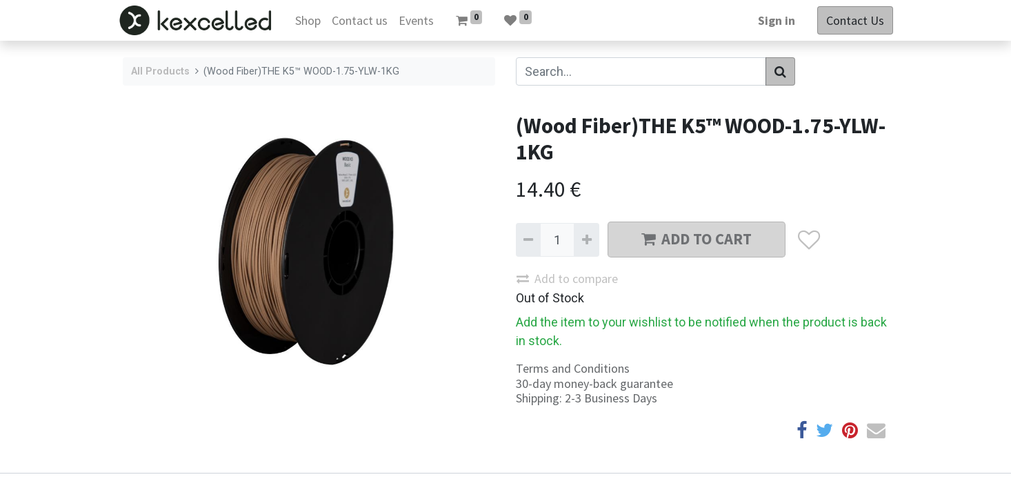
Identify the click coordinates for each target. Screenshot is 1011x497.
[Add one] (586, 240)
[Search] (780, 71)
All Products (160, 71)
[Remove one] (528, 240)
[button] (808, 240)
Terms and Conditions (573, 368)
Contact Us (850, 20)
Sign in (771, 20)
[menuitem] (312, 20)
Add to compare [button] (567, 278)
